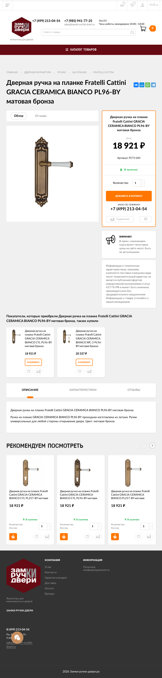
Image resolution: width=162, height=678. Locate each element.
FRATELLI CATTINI (103, 72)
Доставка (50, 583)
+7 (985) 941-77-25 (78, 21)
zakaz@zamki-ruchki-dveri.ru (79, 24)
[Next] (152, 446)
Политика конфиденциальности (96, 568)
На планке (79, 72)
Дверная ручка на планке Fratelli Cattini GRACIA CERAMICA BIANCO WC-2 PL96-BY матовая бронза (89, 339)
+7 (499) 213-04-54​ (46, 21)
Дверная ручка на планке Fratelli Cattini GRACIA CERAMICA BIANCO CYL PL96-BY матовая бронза (38, 339)
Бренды (49, 594)
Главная (12, 72)
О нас (48, 567)
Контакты (51, 572)
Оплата (49, 588)
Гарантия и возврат (56, 578)
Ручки (61, 72)
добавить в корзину (128, 196)
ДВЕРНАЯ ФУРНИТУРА (37, 72)
